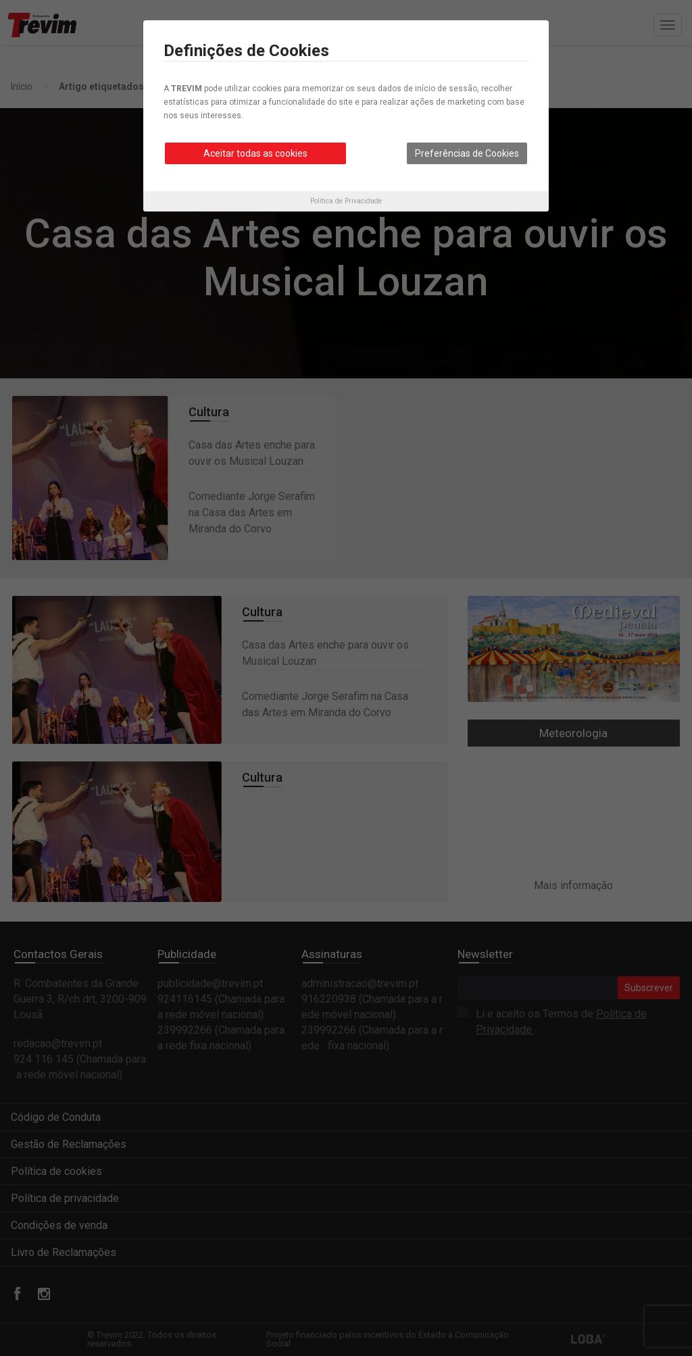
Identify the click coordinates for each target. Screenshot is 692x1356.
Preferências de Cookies (467, 153)
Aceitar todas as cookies (255, 153)
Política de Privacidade (346, 201)
